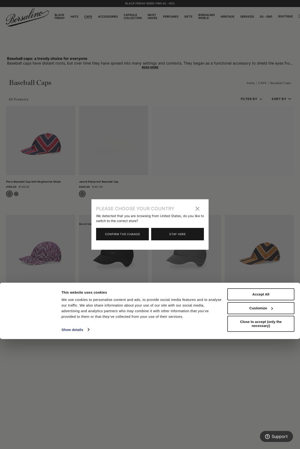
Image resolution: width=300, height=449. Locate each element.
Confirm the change (122, 234)
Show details (72, 440)
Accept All (261, 405)
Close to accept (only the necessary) (261, 434)
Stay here (177, 234)
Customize (261, 418)
